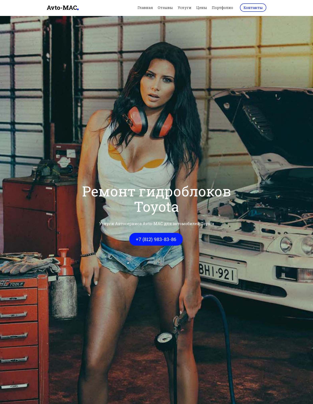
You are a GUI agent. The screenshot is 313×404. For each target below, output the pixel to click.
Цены (201, 7)
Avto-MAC (62, 7)
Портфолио (222, 7)
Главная (145, 7)
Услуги (184, 7)
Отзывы (165, 7)
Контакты (253, 7)
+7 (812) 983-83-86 (156, 239)
